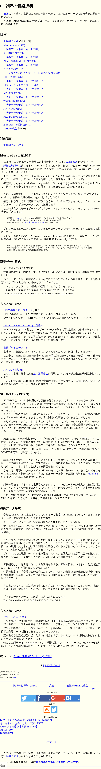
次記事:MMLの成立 (77, 685)
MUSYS (92, 473)
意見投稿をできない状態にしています (57, 762)
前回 (5, 13)
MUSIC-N (20, 218)
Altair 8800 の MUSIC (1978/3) (19, 61)
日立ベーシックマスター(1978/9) (21, 85)
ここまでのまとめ (13, 69)
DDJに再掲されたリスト (16, 310)
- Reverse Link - (50, 742)
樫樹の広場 (12, 756)
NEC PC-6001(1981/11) (15, 116)
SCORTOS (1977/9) (13, 53)
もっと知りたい (34, 49)
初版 (14, 677)
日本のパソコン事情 (49, 73)
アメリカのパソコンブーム (21, 73)
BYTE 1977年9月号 (13, 617)
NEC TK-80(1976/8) (13, 77)
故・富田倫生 (40, 373)
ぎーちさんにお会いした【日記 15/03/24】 (23, 723)
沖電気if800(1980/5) (14, 101)
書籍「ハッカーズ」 (14, 347)
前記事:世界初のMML (25, 685)
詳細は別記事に (12, 165)
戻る (51, 685)
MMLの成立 (10, 128)
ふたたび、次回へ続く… (17, 124)
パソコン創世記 (12, 369)
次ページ (55, 665)
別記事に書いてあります (35, 222)
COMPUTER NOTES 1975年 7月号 (22, 325)
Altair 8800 (72, 161)
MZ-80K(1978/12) (12, 93)
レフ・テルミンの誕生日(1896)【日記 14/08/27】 (26, 720)
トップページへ (94, 689)
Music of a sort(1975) (14, 45)
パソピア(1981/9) (12, 108)
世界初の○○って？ (13, 145)
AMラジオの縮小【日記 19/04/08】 (19, 726)
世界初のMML (11, 41)
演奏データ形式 (14, 49)
